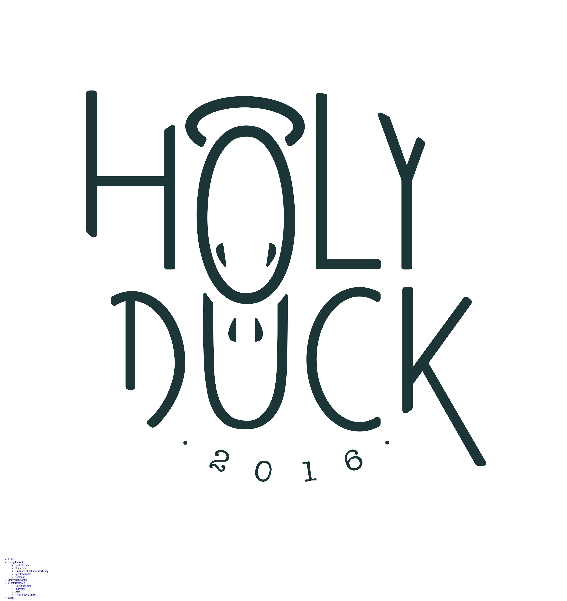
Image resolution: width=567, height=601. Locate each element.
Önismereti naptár (17, 579)
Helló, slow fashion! (25, 594)
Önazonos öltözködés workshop (31, 571)
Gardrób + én (22, 565)
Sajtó (17, 591)
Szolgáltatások (15, 562)
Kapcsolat (20, 577)
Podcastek (20, 588)
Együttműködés (23, 574)
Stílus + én (20, 568)
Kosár (11, 597)
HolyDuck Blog (23, 585)
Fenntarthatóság (16, 582)
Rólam (11, 559)
